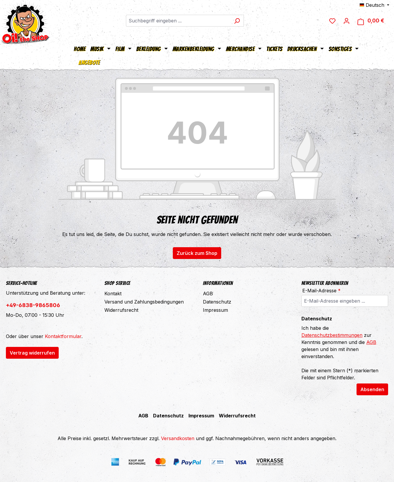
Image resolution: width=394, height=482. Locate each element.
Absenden (372, 389)
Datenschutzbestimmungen (331, 335)
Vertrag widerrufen (32, 353)
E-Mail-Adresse (321, 291)
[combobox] (178, 21)
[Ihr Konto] (346, 21)
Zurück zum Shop (197, 253)
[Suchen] (237, 21)
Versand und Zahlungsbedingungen (144, 302)
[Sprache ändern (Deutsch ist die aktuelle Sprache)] (374, 5)
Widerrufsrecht (121, 310)
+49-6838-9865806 (33, 305)
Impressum (215, 310)
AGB (208, 293)
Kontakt (113, 293)
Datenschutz (217, 302)
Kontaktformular (63, 336)
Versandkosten (177, 438)
